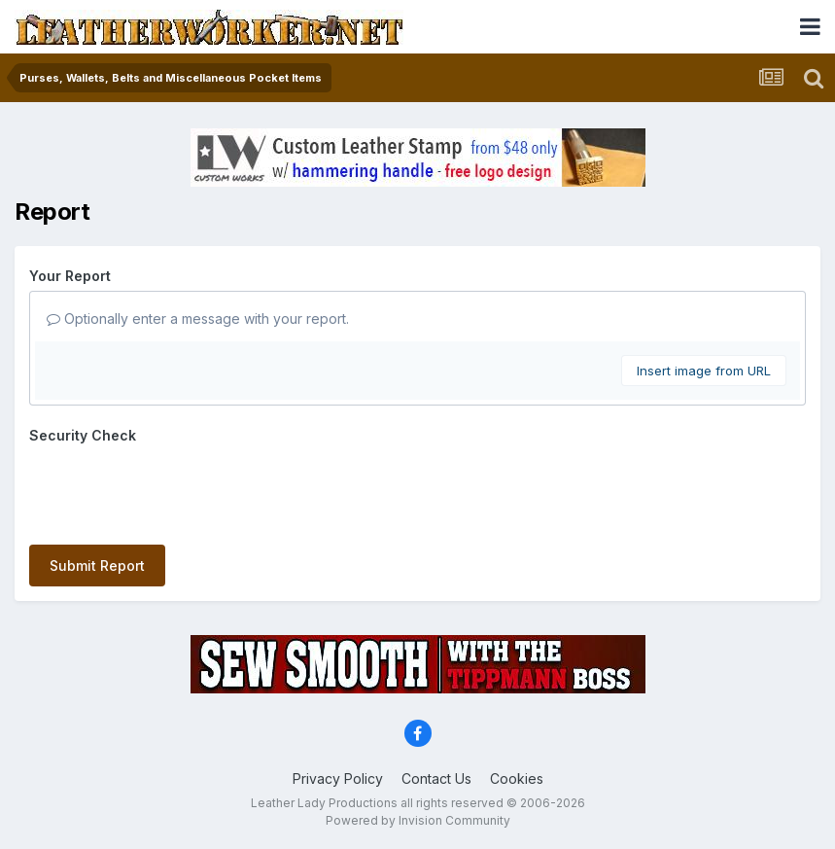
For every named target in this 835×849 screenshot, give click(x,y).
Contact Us (436, 778)
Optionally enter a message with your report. (198, 318)
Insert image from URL (704, 370)
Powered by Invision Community (418, 820)
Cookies (516, 778)
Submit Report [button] (97, 565)
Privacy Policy (338, 778)
